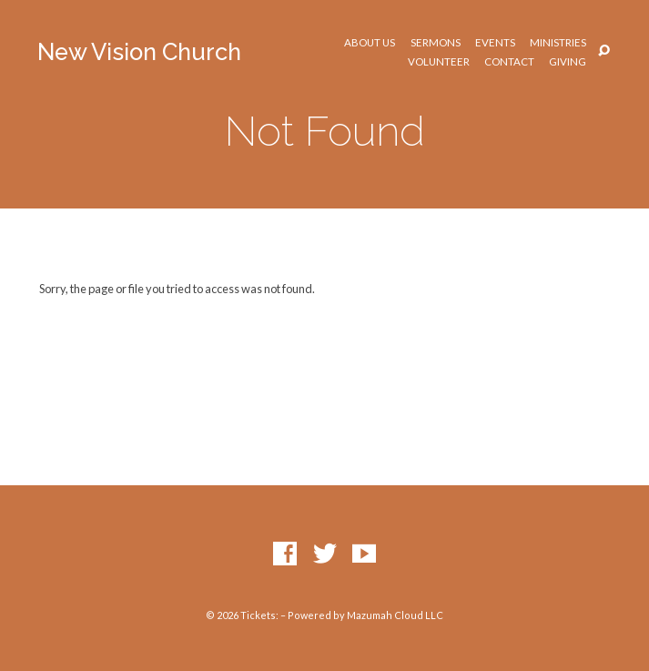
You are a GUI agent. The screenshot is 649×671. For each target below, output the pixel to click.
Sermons (436, 42)
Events (495, 42)
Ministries (558, 42)
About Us (369, 42)
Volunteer (439, 61)
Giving (567, 61)
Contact (509, 61)
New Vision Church (139, 52)
